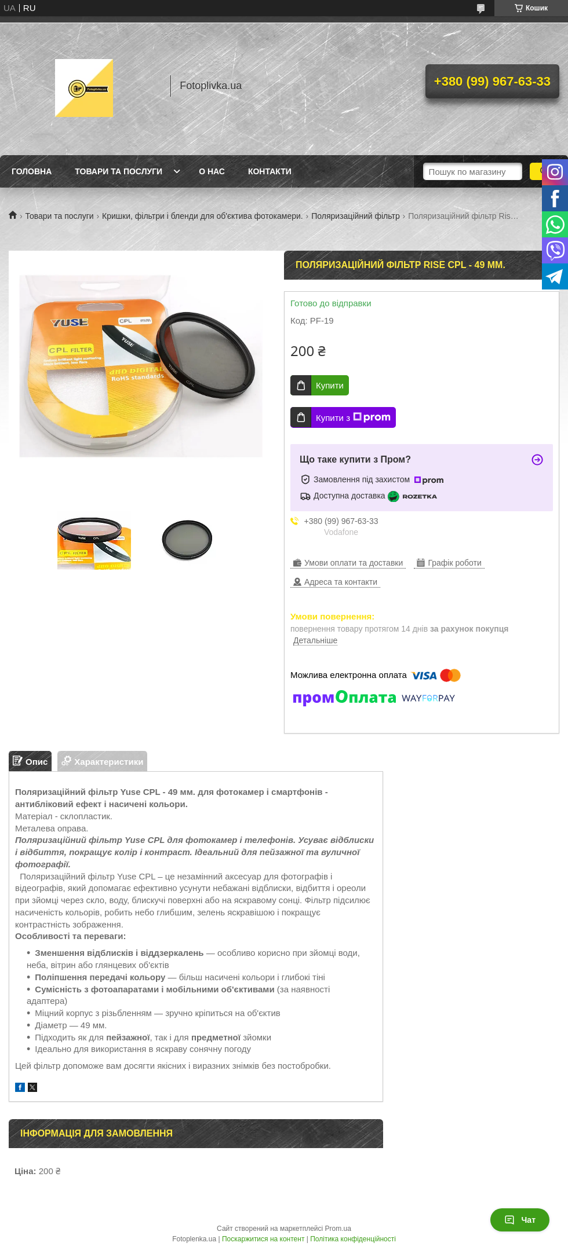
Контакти (270, 171)
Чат (520, 1220)
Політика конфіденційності (353, 1239)
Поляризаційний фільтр (355, 216)
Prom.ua (338, 1229)
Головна (32, 171)
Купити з (353, 417)
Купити (330, 385)
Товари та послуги (118, 171)
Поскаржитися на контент (263, 1239)
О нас (212, 171)
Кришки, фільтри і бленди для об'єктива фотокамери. (202, 216)
